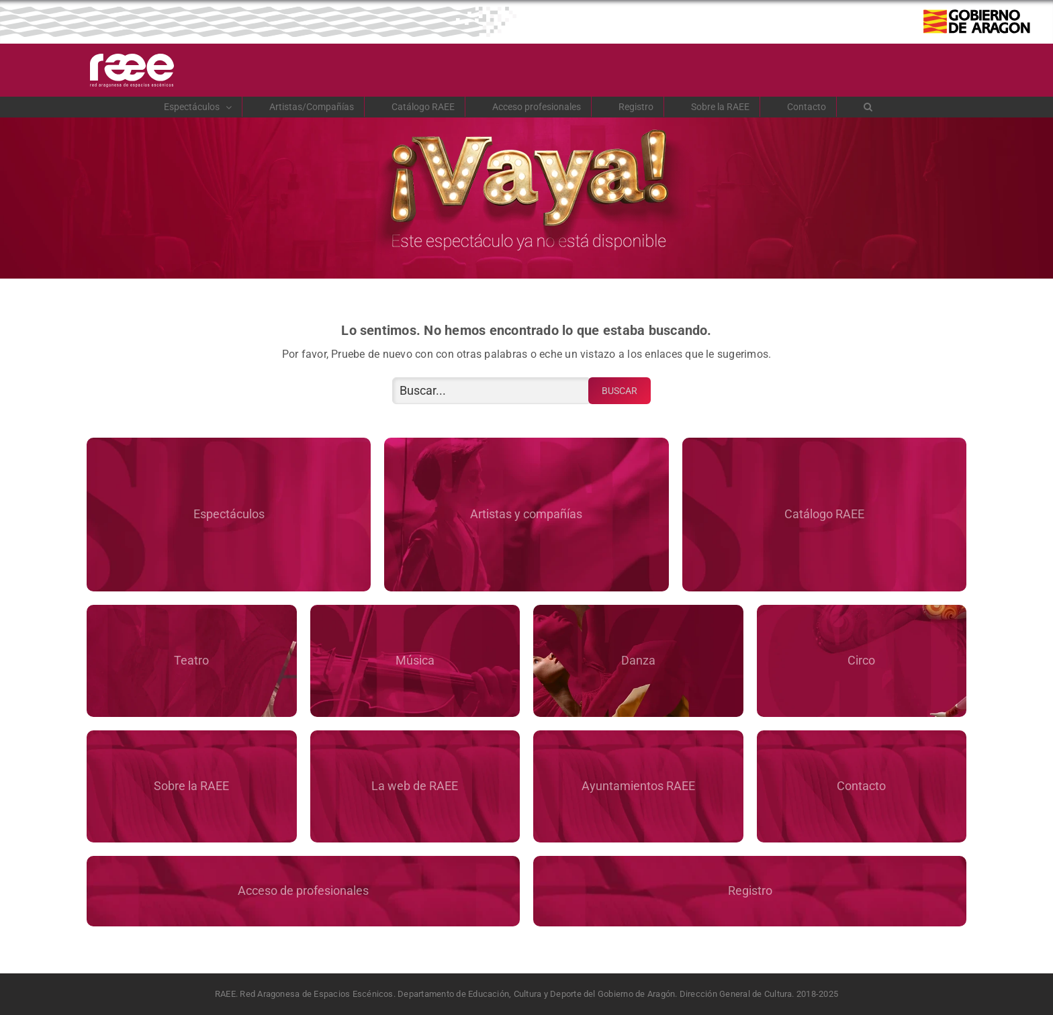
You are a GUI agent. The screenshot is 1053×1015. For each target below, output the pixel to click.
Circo (861, 660)
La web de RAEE (414, 786)
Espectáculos (229, 514)
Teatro (191, 660)
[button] (868, 107)
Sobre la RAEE (191, 786)
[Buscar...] (491, 390)
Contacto (861, 786)
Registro (750, 890)
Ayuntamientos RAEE (638, 786)
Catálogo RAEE (824, 514)
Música (415, 660)
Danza (638, 660)
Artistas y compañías (526, 514)
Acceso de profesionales (303, 890)
